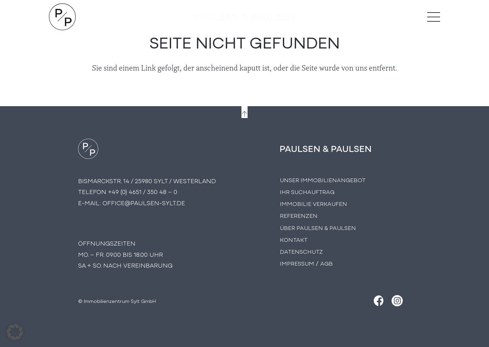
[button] (15, 332)
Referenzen (299, 215)
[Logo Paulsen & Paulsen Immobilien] (62, 17)
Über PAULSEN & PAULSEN (318, 227)
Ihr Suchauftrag (307, 191)
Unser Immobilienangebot (322, 180)
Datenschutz (301, 251)
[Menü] (434, 16)
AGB (326, 263)
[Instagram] (397, 300)
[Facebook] (377, 300)
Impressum (297, 263)
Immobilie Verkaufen (313, 203)
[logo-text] (244, 17)
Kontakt (293, 239)
